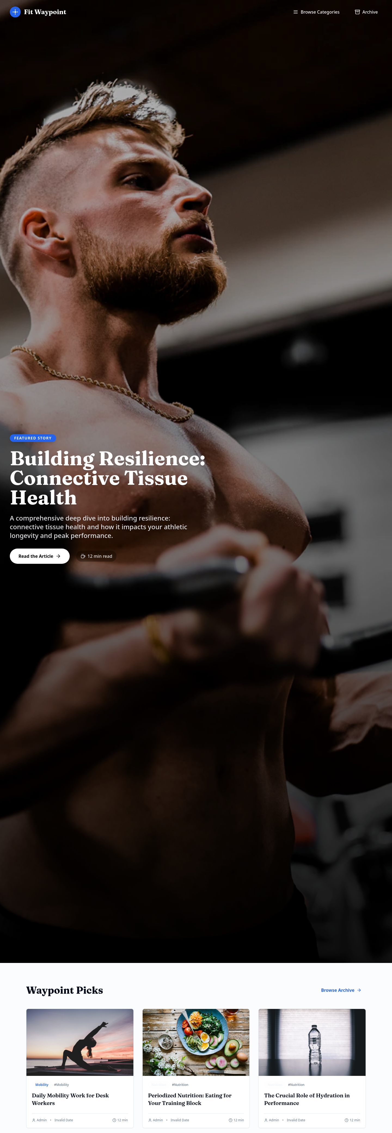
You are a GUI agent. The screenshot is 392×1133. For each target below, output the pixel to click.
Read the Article (40, 556)
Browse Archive (341, 990)
